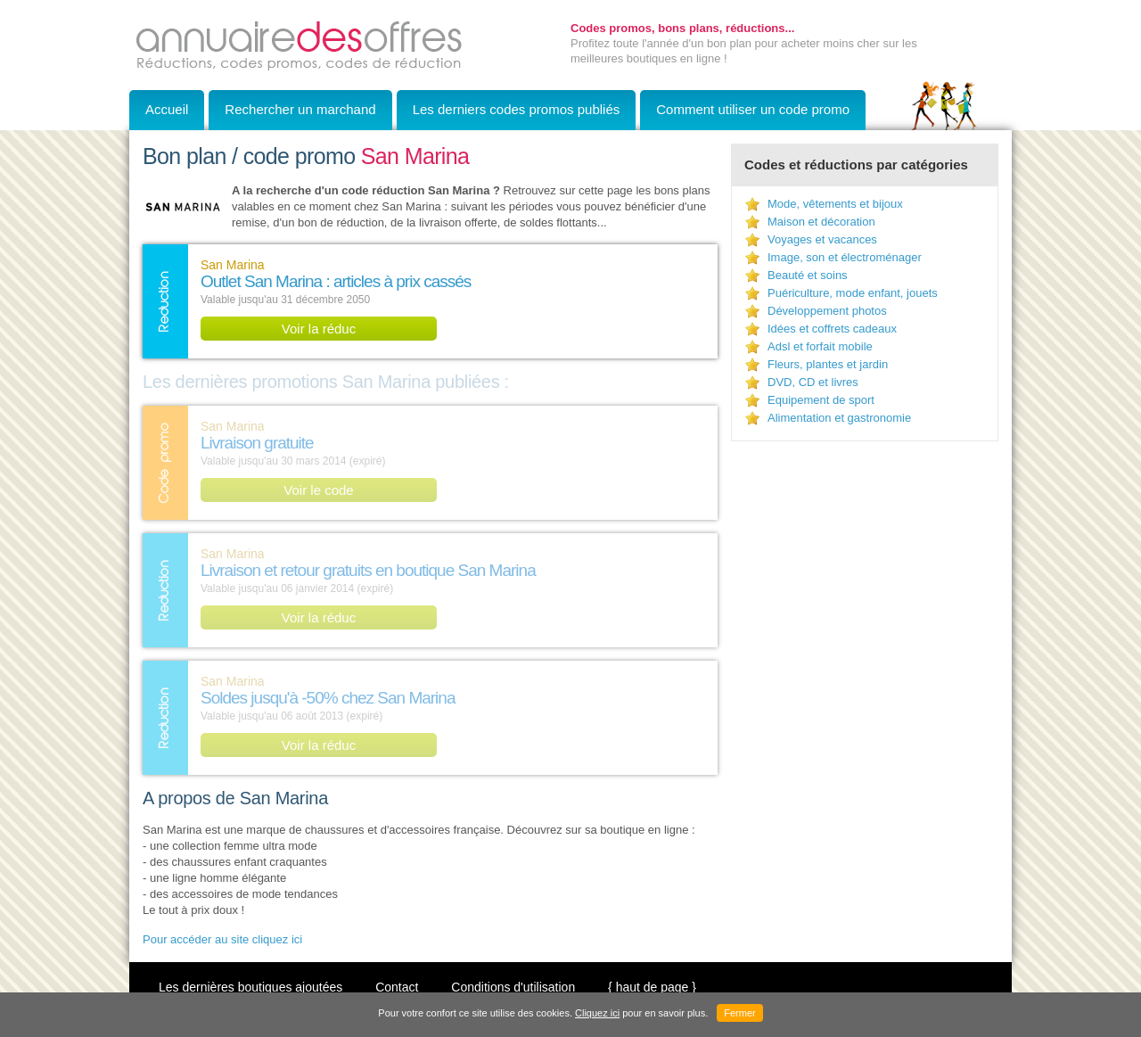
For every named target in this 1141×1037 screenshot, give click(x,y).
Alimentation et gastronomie (839, 417)
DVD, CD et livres (813, 382)
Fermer (739, 1013)
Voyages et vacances (822, 239)
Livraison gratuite (257, 442)
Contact (396, 987)
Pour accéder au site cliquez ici (222, 939)
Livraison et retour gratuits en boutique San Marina (368, 570)
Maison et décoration (821, 221)
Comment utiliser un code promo (753, 109)
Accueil (166, 109)
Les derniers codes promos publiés (516, 109)
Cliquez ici (597, 1013)
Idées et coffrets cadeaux (832, 328)
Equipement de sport (821, 400)
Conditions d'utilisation (513, 987)
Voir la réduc (319, 328)
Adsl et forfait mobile (820, 346)
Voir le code (318, 490)
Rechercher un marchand (300, 109)
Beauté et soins (808, 275)
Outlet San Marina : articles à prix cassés (336, 281)
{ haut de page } (652, 987)
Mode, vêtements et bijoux (835, 203)
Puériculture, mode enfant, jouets (853, 293)
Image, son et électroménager (845, 257)
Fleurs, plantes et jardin (828, 364)
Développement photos (827, 310)
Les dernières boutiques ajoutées (250, 987)
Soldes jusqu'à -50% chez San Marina (328, 697)
